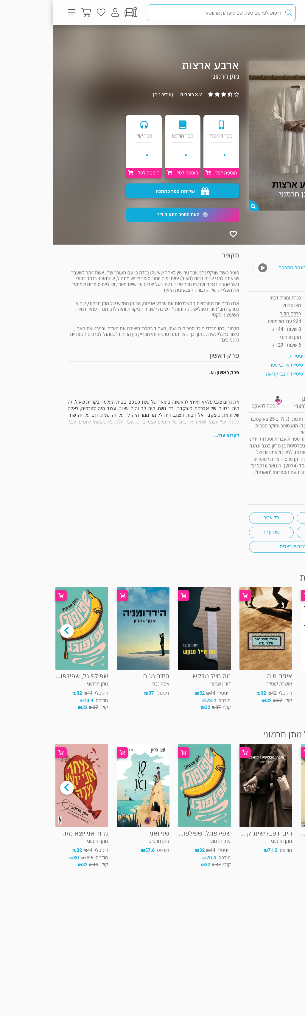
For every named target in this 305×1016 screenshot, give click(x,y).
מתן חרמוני (172, 76)
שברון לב (218, 532)
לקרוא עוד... (173, 435)
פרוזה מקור (270, 37)
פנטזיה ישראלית (242, 546)
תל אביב (218, 518)
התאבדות (266, 518)
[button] (129, 215)
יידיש (266, 532)
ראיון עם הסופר (275, 479)
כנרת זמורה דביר (232, 298)
